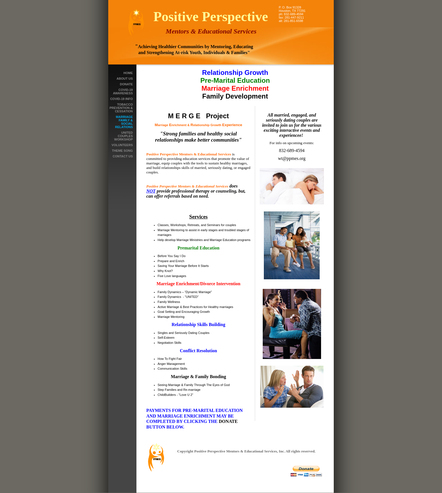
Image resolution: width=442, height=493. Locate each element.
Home (128, 73)
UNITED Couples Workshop (123, 136)
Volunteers (122, 145)
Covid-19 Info (121, 99)
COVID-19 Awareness (123, 91)
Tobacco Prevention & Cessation (121, 108)
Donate (126, 84)
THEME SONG (122, 150)
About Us (125, 78)
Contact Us (123, 156)
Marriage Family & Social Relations (124, 122)
